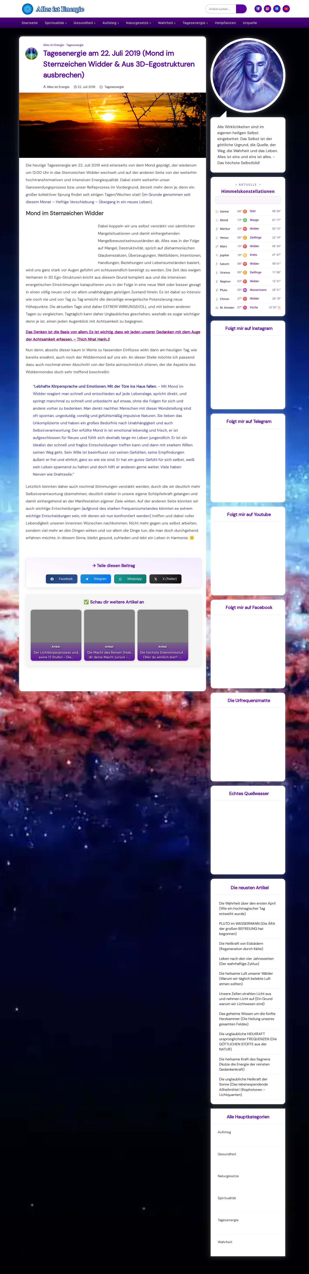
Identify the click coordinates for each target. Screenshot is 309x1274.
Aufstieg (109, 23)
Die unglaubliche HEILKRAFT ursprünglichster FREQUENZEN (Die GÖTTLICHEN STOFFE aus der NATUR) (248, 1042)
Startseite (30, 23)
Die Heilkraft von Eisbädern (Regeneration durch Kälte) (241, 946)
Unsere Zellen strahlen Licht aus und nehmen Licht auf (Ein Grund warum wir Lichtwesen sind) (246, 998)
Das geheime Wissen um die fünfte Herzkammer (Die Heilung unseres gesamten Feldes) (247, 1018)
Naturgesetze (137, 23)
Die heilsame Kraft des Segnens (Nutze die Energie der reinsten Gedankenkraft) (244, 1064)
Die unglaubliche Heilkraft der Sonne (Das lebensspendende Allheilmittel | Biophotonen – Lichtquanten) (243, 1087)
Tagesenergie (194, 23)
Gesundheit (83, 23)
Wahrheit (165, 23)
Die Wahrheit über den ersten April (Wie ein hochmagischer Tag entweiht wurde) (247, 908)
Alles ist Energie (53, 45)
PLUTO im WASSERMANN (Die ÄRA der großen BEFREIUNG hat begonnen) (247, 928)
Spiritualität (54, 23)
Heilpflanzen (225, 23)
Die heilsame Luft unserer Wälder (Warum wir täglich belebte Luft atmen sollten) (246, 978)
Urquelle (250, 23)
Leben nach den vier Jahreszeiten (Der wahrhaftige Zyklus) (246, 961)
